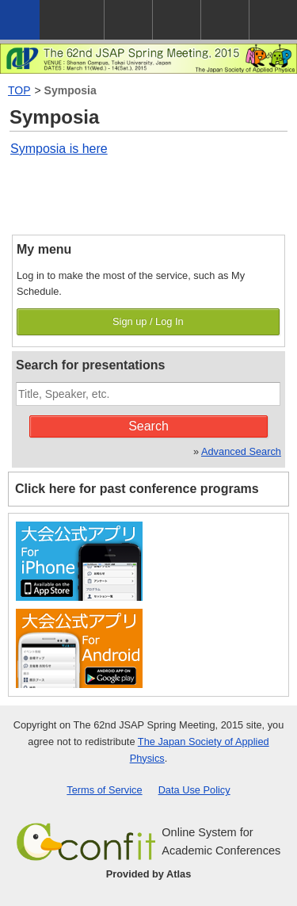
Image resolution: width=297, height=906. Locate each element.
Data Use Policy (194, 790)
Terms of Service (104, 790)
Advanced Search (241, 451)
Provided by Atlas (149, 874)
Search (148, 426)
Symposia (70, 90)
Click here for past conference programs (137, 488)
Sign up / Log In (148, 321)
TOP (19, 90)
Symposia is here (59, 148)
